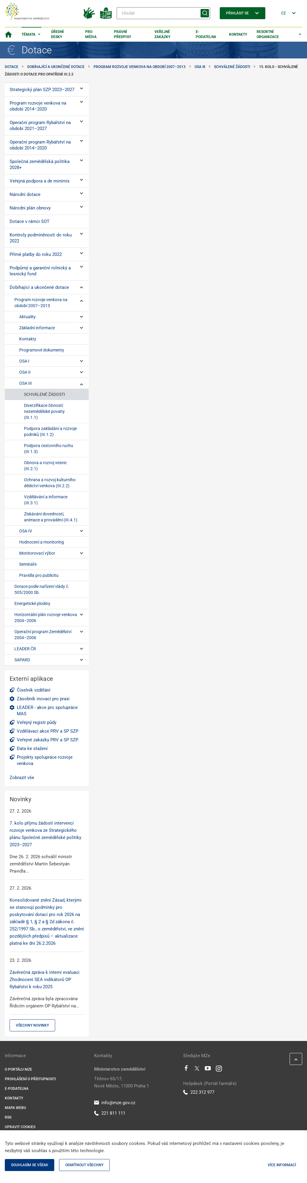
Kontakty (238, 34)
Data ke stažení (32, 748)
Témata (28, 34)
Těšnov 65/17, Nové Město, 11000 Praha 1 (121, 1082)
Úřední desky (57, 34)
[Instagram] (219, 1069)
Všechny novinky (32, 1025)
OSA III (200, 67)
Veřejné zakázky (162, 34)
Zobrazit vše (22, 777)
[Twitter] (197, 1069)
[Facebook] (186, 1069)
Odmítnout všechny (84, 1165)
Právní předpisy (122, 34)
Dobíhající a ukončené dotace (56, 67)
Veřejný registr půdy (36, 722)
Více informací (282, 1165)
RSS (8, 1117)
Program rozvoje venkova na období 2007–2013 (140, 67)
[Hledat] (163, 13)
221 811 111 (109, 1113)
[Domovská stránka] (8, 34)
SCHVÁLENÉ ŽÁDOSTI (232, 67)
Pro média (91, 34)
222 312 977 (198, 1092)
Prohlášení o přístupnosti (30, 1079)
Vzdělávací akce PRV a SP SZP (47, 731)
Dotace (11, 67)
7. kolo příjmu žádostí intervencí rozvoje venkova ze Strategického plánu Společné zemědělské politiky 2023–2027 (45, 833)
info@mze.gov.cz (114, 1102)
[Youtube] (208, 1069)
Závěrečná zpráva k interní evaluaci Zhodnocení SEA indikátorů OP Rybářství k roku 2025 (44, 979)
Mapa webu (15, 1108)
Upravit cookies (20, 1127)
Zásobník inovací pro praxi (43, 698)
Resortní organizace (268, 34)
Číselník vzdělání (33, 690)
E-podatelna (206, 34)
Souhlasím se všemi (29, 1165)
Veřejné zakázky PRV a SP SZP (47, 740)
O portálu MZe (18, 1069)
